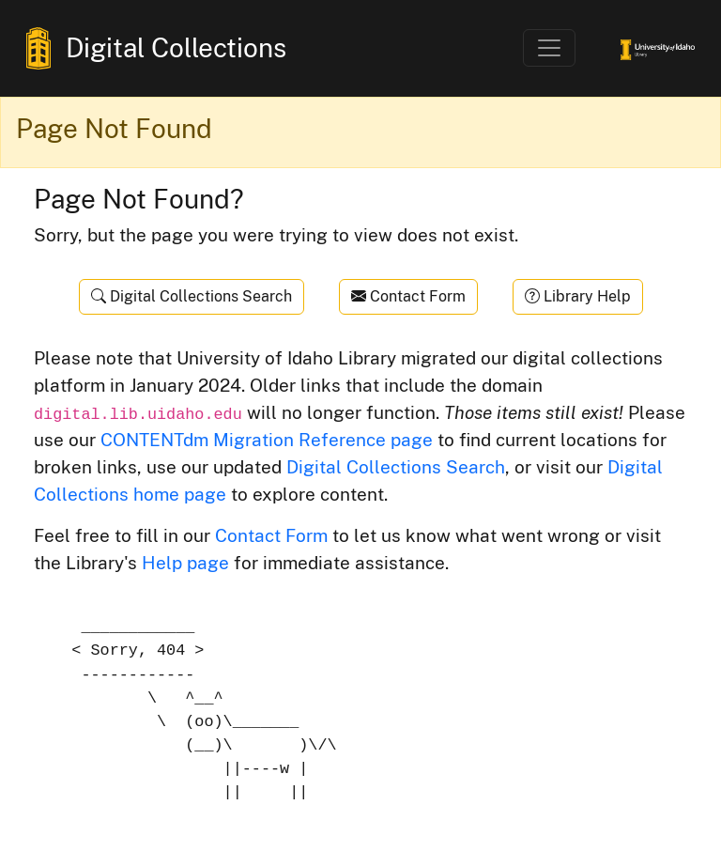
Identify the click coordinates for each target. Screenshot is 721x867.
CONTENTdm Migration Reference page (266, 439)
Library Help (578, 296)
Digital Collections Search (191, 296)
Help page (185, 562)
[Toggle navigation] (549, 48)
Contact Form (408, 296)
